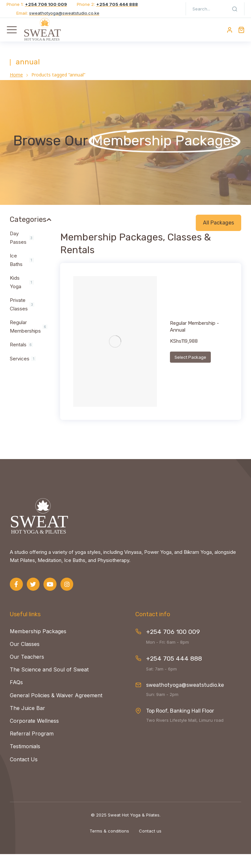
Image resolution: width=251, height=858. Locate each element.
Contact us (150, 834)
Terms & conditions (109, 834)
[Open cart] (241, 29)
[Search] (235, 9)
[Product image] (115, 345)
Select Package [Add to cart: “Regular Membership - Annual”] (190, 361)
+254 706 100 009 (173, 635)
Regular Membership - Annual (194, 330)
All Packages (218, 226)
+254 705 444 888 (174, 662)
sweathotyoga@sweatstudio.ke (185, 689)
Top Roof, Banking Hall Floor (180, 715)
